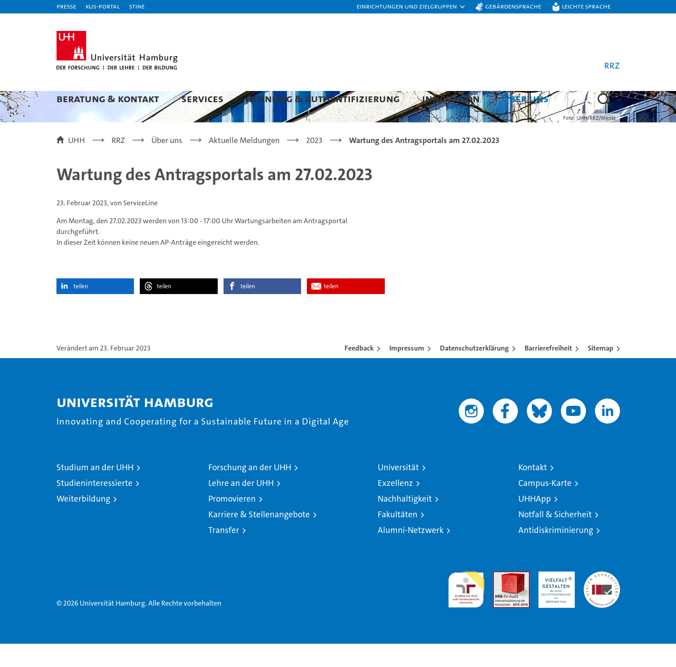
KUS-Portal (103, 6)
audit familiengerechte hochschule (466, 609)
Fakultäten (398, 537)
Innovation (451, 98)
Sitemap (600, 371)
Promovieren (232, 522)
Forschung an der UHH (249, 490)
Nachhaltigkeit (405, 522)
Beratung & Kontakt (107, 98)
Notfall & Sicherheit (555, 537)
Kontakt (532, 490)
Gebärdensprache (513, 6)
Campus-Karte (545, 506)
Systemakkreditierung (602, 599)
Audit (501, 599)
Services (202, 98)
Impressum (406, 371)
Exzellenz (395, 506)
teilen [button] (80, 309)
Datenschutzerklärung (474, 371)
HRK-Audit (554, 599)
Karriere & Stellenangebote (259, 537)
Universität (398, 490)
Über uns (525, 98)
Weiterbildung (83, 522)
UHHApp (534, 522)
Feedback (359, 371)
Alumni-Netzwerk (410, 553)
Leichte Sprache (586, 6)
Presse (66, 6)
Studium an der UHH (94, 490)
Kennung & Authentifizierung (323, 98)
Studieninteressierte (94, 506)
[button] (411, 6)
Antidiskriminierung (555, 553)
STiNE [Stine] (137, 6)
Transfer (223, 553)
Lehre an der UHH (241, 506)
